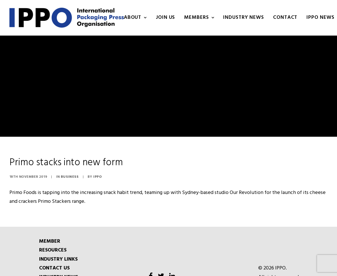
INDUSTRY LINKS (58, 250)
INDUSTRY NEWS (243, 17)
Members (199, 17)
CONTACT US (54, 259)
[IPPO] (66, 18)
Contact (285, 17)
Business (70, 168)
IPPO (97, 168)
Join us (165, 17)
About (135, 17)
